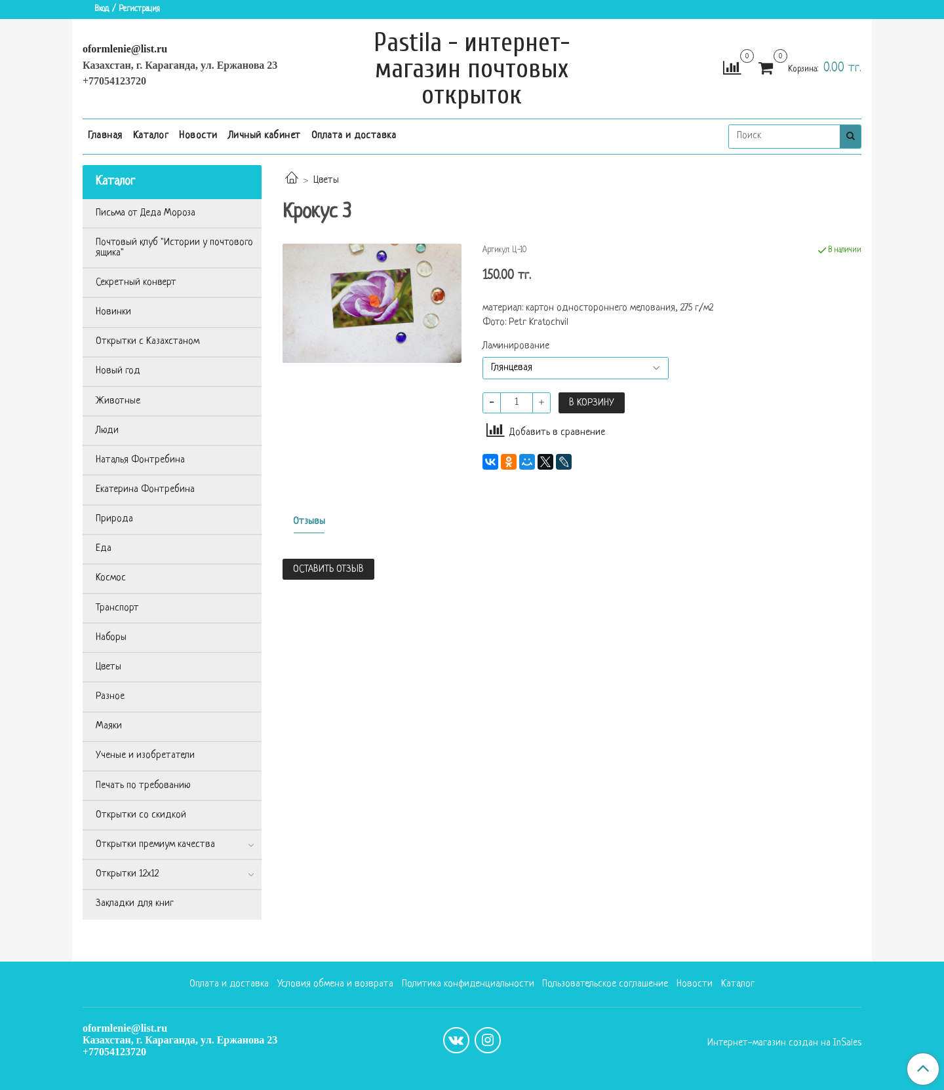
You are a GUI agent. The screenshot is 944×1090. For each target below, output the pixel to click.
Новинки (113, 312)
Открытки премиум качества (155, 844)
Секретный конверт (136, 282)
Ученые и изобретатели (145, 755)
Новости (198, 135)
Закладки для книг (135, 903)
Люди (107, 430)
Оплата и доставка (354, 135)
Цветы (326, 180)
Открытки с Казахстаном (147, 341)
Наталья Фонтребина (140, 460)
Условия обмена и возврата (335, 984)
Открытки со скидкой (141, 815)
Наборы (111, 637)
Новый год (118, 371)
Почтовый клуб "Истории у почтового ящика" (174, 248)
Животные (118, 401)
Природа (114, 519)
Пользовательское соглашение (605, 984)
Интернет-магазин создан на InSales (784, 1043)
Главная (105, 135)
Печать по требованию (143, 785)
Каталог (151, 135)
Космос (111, 578)
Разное (110, 696)
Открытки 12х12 (127, 874)
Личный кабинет (264, 135)
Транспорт (117, 608)
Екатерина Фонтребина (145, 489)
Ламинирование (515, 346)
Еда (103, 548)
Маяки (109, 726)
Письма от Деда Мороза (145, 213)
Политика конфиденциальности (468, 984)
